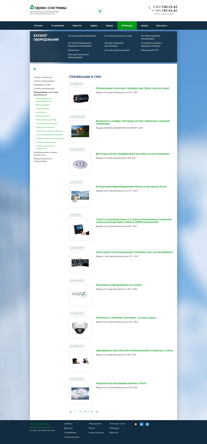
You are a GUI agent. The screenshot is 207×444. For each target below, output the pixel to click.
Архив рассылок (96, 432)
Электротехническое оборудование (78, 56)
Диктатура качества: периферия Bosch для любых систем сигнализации (132, 153)
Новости (77, 25)
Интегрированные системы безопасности (45, 153)
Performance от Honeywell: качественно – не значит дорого (126, 317)
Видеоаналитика (42, 105)
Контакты (161, 25)
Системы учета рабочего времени (49, 131)
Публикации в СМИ (42, 84)
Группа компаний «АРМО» (40, 427)
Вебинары (127, 25)
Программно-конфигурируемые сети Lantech (119, 284)
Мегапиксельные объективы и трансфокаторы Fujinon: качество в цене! (132, 88)
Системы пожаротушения (46, 142)
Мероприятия (95, 423)
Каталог (38, 25)
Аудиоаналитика (42, 108)
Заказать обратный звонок (164, 14)
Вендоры (68, 428)
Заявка (109, 25)
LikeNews (68, 423)
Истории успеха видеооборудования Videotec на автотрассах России (131, 186)
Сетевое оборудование (44, 81)
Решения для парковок (45, 127)
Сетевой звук (41, 112)
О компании (57, 25)
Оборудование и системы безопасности (46, 93)
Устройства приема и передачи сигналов (151, 44)
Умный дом (73, 50)
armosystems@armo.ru (39, 423)
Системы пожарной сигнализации (150, 37)
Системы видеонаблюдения (82, 35)
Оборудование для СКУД (46, 120)
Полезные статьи (117, 423)
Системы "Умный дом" (43, 77)
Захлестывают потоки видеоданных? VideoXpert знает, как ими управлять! (134, 252)
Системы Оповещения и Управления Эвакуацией (80, 44)
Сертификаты (70, 432)
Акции (144, 25)
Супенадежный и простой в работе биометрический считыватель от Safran (134, 350)
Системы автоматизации (116, 50)
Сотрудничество (71, 437)
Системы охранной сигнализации (113, 44)
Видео (92, 428)
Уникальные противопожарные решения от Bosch (121, 383)
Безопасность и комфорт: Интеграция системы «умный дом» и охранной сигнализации (133, 122)
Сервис (93, 25)
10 (92, 411)
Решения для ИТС (150, 50)
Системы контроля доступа (118, 35)
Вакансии (114, 432)
